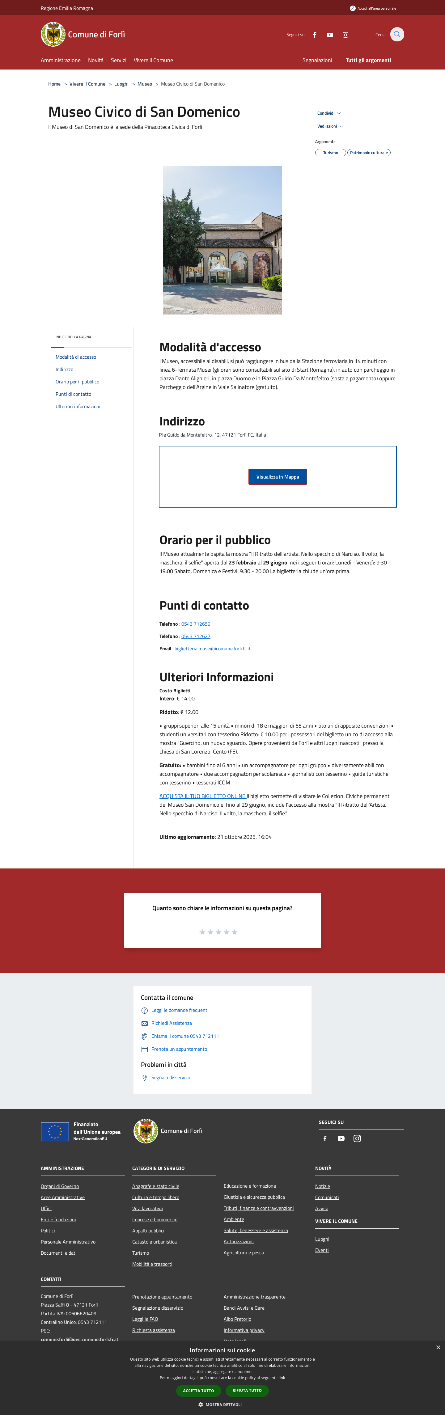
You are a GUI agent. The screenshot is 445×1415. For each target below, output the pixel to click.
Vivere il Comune (88, 83)
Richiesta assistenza (153, 1330)
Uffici (46, 1208)
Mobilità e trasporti (152, 1264)
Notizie (322, 1186)
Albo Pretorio (237, 1319)
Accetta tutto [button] (198, 1390)
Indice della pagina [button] (73, 337)
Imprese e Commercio (154, 1219)
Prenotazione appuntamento (162, 1296)
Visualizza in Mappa (277, 476)
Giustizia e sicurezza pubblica (254, 1197)
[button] (222, 1404)
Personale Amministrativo (68, 1241)
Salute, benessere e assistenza (256, 1230)
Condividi (330, 113)
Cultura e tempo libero (155, 1197)
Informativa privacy (244, 1330)
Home (54, 83)
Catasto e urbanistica (154, 1241)
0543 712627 (195, 636)
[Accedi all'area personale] (373, 8)
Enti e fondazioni (58, 1219)
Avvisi (321, 1208)
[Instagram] (342, 34)
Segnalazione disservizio (157, 1308)
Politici (48, 1230)
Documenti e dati (59, 1253)
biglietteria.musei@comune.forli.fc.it (213, 648)
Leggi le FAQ (145, 1319)
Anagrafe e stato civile (155, 1186)
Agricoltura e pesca (244, 1252)
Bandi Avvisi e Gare (244, 1308)
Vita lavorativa (147, 1208)
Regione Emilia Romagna (67, 8)
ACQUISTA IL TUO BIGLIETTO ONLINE (203, 796)
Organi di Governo (60, 1186)
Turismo (140, 1253)
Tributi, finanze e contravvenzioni (259, 1208)
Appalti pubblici (148, 1230)
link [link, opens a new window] (282, 1377)
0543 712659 (195, 623)
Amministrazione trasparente (255, 1296)
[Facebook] (311, 34)
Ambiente (234, 1219)
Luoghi (121, 83)
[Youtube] (326, 34)
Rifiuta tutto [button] (247, 1390)
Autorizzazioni (239, 1241)
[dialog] (222, 1378)
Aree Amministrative (63, 1197)
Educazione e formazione (250, 1185)
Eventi (322, 1250)
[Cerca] (396, 34)
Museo (145, 83)
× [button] (438, 1347)
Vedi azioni (331, 126)
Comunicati (327, 1197)
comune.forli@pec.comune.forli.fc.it (79, 1339)
